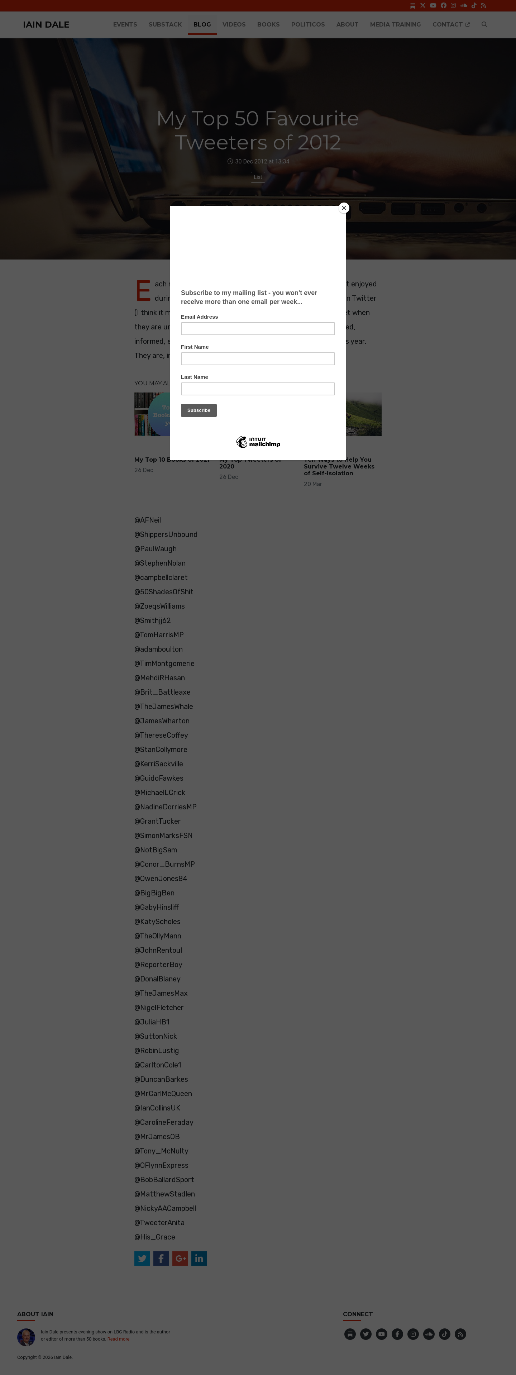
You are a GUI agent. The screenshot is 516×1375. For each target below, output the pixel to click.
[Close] (344, 208)
